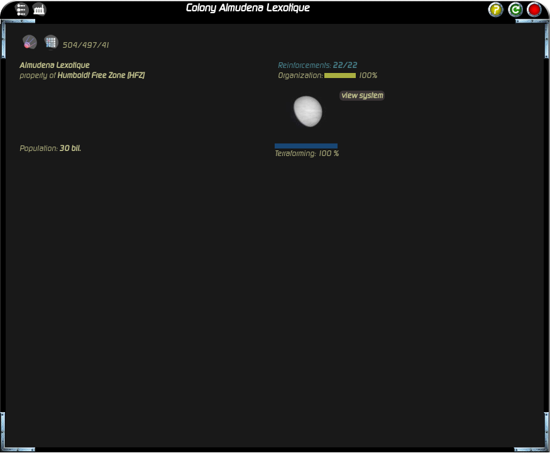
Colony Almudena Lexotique (247, 8)
